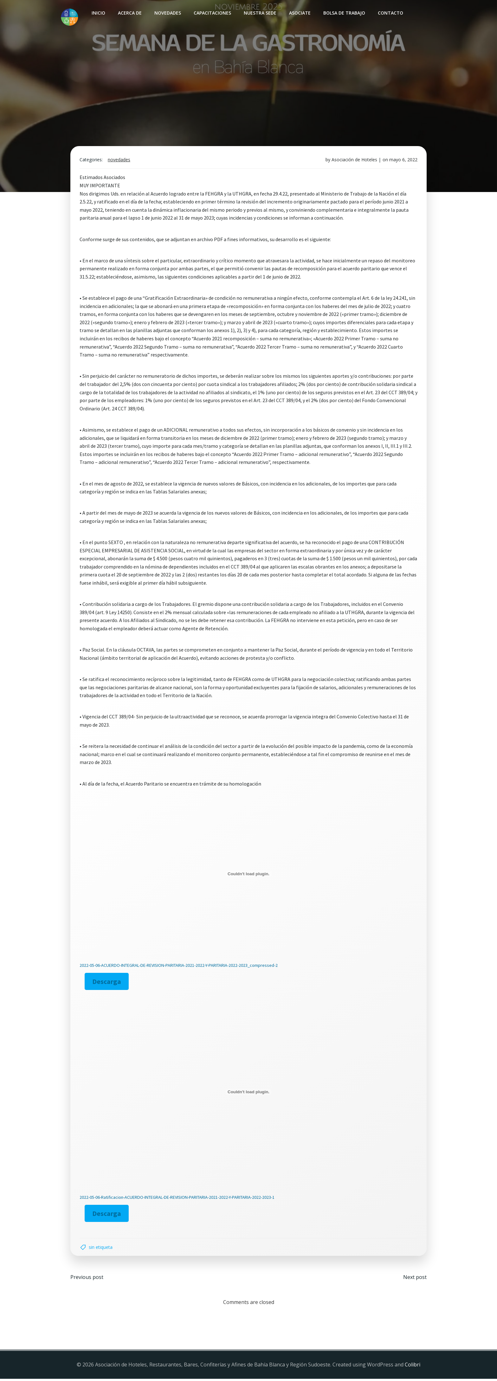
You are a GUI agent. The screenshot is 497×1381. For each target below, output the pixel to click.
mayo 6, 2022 (403, 161)
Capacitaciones (212, 13)
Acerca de (129, 13)
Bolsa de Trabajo (344, 13)
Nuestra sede (259, 13)
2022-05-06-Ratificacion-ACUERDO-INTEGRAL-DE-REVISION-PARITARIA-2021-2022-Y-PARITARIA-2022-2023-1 (177, 1198)
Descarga (107, 982)
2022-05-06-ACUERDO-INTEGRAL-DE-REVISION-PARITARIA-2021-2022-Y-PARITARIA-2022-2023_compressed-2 (179, 966)
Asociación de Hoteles (354, 161)
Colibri (412, 1367)
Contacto (390, 13)
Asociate (299, 13)
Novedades (167, 13)
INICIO (98, 13)
